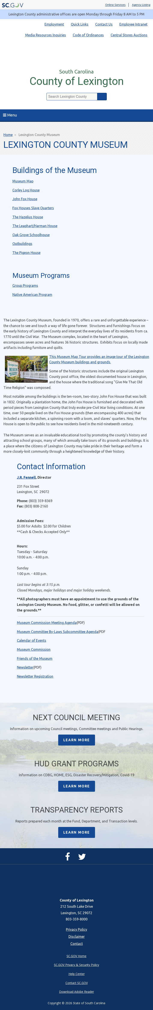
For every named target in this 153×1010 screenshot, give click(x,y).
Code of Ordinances (88, 35)
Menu (10, 115)
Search (102, 96)
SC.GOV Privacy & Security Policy (76, 965)
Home (8, 135)
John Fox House (24, 199)
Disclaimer (76, 936)
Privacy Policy (76, 929)
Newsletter (25, 667)
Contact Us (104, 24)
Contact (76, 944)
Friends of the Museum (34, 658)
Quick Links (79, 24)
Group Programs (25, 285)
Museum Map (22, 181)
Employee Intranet (133, 24)
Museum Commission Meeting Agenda (47, 623)
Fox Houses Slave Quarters (33, 208)
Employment (54, 24)
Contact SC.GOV (76, 983)
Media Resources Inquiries (45, 35)
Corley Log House (26, 190)
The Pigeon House (26, 253)
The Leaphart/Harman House (34, 226)
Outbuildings (22, 244)
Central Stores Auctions (129, 35)
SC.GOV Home (76, 956)
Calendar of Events (31, 640)
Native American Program (32, 294)
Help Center (76, 974)
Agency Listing (141, 5)
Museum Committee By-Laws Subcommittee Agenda (57, 632)
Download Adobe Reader (76, 992)
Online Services (115, 5)
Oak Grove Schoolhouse (31, 235)
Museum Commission (34, 649)
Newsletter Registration (35, 676)
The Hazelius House (27, 217)
